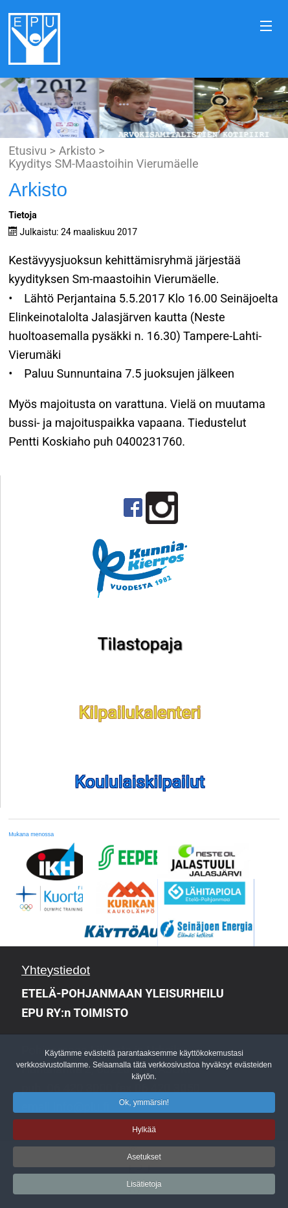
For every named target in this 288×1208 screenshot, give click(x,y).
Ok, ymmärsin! (144, 1106)
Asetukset (144, 1160)
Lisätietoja (143, 1187)
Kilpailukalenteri (140, 712)
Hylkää (144, 1133)
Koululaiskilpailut (140, 781)
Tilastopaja (140, 643)
